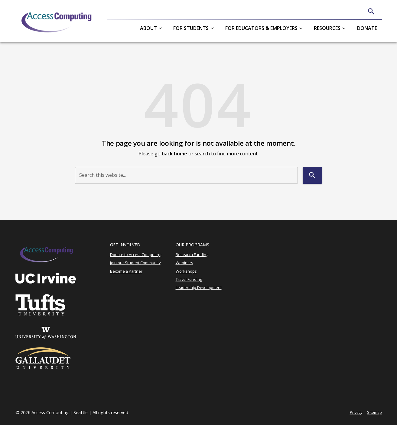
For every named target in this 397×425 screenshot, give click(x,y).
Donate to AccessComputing (135, 254)
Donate (367, 28)
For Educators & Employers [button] (261, 28)
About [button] (148, 28)
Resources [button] (327, 28)
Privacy (356, 412)
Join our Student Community (135, 262)
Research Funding (192, 254)
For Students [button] (191, 28)
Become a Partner (126, 271)
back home (174, 153)
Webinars (184, 262)
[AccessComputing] (57, 21)
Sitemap (374, 412)
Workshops (186, 271)
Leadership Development (199, 287)
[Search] (371, 11)
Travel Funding (189, 279)
